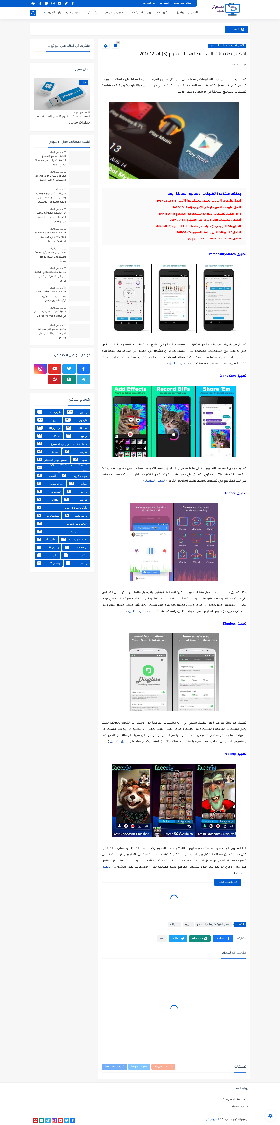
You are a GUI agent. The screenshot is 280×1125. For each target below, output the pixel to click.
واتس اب (46, 539)
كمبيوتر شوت (211, 1119)
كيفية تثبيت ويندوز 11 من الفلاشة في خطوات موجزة (62, 120)
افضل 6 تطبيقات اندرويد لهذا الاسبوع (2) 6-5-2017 (209, 232)
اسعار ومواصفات (62, 523)
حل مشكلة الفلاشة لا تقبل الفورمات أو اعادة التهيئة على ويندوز (51, 217)
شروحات (162, 12)
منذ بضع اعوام (80, 112)
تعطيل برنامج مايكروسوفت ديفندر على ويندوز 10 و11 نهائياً (50, 257)
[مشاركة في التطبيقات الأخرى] (162, 938)
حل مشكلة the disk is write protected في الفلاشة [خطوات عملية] (50, 237)
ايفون (81, 459)
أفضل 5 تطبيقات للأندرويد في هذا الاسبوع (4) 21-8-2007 (205, 220)
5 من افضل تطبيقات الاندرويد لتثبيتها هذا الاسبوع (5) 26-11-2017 (200, 214)
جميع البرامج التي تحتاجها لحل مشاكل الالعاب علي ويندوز (51, 333)
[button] (223, 938)
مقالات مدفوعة (74, 539)
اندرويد (150, 12)
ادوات (77, 491)
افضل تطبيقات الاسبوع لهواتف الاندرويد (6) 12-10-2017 (206, 207)
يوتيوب (77, 563)
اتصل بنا (164, 3)
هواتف (76, 499)
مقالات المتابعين (62, 531)
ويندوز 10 (48, 428)
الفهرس (192, 12)
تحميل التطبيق (179, 363)
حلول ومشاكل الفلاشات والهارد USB (62, 467)
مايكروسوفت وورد (62, 507)
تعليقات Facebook (114, 1067)
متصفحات (48, 515)
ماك (47, 555)
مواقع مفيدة (50, 483)
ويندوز (181, 12)
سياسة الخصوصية (234, 1099)
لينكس (76, 555)
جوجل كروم (75, 475)
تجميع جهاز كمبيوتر (70, 12)
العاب (46, 475)
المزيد (51, 12)
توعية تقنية (76, 515)
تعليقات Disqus (139, 1067)
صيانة (78, 483)
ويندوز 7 (48, 563)
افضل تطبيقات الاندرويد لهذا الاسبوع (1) (214, 239)
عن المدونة (149, 3)
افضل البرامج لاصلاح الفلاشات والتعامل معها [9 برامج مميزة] (50, 160)
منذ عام (59, 189)
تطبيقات (137, 12)
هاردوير (119, 12)
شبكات (48, 436)
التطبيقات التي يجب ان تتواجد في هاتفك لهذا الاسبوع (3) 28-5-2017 (198, 226)
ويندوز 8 (48, 547)
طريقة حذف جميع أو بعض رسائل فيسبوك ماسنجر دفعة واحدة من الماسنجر (51, 198)
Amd (48, 499)
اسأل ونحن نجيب (183, 3)
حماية (98, 12)
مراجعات (76, 547)
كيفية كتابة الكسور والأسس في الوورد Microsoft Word (50, 314)
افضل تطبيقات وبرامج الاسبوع (227, 45)
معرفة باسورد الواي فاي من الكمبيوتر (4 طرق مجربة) (50, 178)
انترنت (88, 12)
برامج (108, 12)
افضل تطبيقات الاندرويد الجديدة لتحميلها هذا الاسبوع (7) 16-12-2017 (199, 200)
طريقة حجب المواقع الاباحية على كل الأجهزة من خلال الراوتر (50, 277)
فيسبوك (49, 491)
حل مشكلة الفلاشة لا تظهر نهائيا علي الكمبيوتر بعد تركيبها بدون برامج (50, 296)
